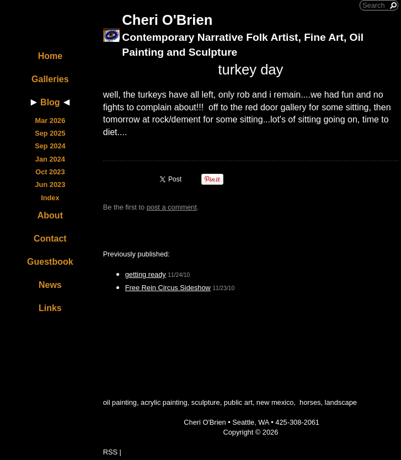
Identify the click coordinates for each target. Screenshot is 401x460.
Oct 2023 (50, 172)
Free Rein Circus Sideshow (168, 288)
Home (50, 56)
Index (50, 198)
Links (50, 308)
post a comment (172, 207)
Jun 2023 (50, 184)
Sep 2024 (50, 146)
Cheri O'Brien (167, 20)
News (50, 285)
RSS (110, 452)
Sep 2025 (50, 133)
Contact (50, 238)
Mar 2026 (50, 120)
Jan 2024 (50, 159)
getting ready (145, 274)
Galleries (50, 79)
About (50, 215)
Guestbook (50, 261)
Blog (50, 102)
